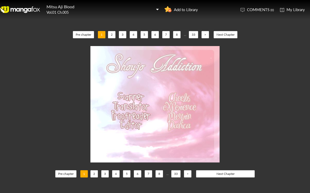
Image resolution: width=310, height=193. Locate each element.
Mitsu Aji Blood (60, 6)
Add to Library (186, 9)
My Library (295, 9)
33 (193, 34)
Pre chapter (83, 34)
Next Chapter (225, 34)
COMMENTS (260, 9)
